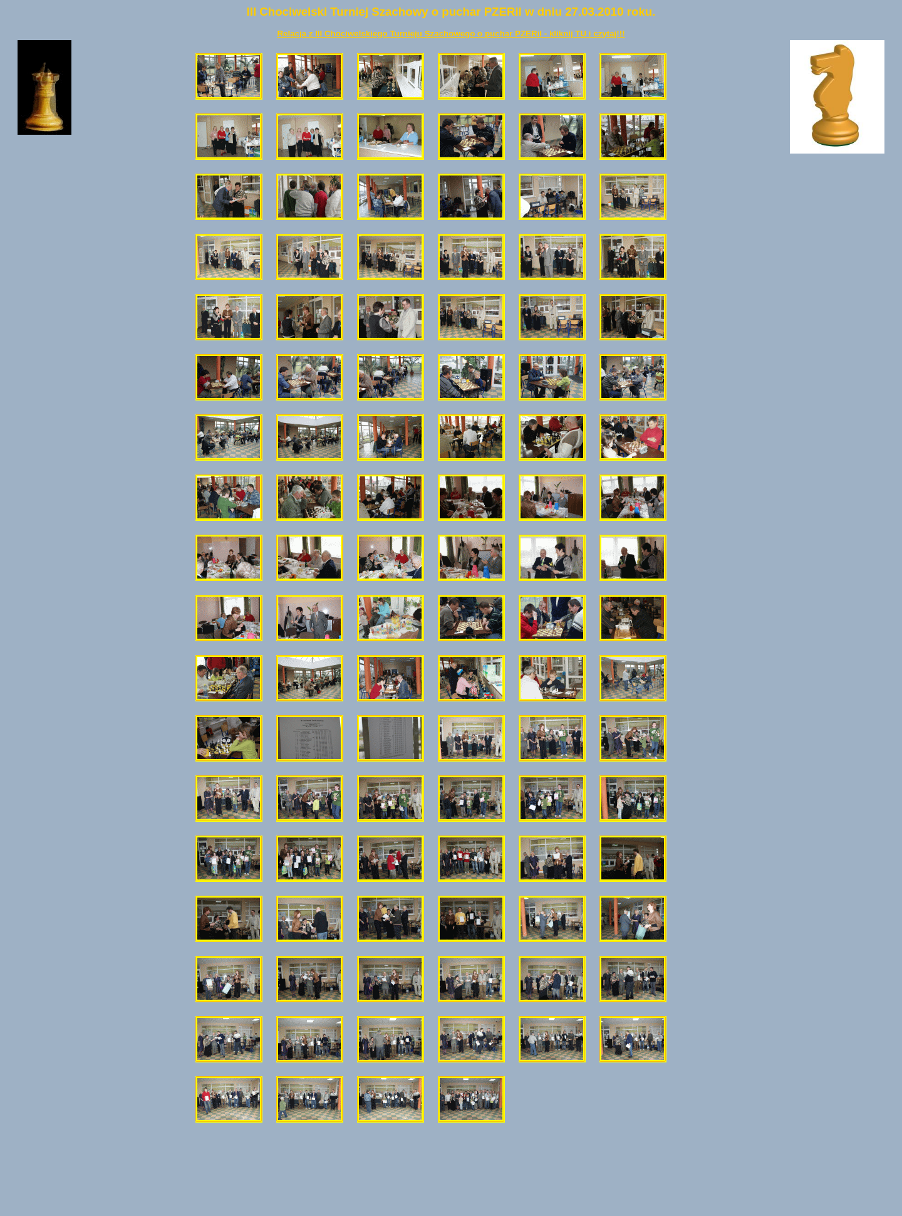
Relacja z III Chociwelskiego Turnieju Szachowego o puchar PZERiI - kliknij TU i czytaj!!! (451, 33)
